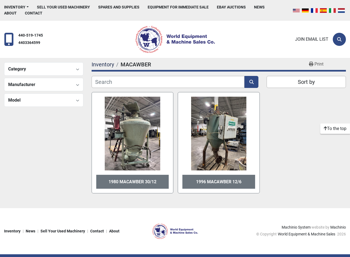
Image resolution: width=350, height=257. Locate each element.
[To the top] (335, 128)
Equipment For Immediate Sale (178, 7)
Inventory (14, 7)
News (259, 7)
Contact (33, 13)
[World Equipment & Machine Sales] (175, 231)
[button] (16, 7)
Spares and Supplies (118, 7)
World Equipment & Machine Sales (307, 234)
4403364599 (29, 42)
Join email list (311, 39)
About (10, 13)
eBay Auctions (231, 7)
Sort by (306, 82)
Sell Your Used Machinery (63, 7)
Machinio (338, 227)
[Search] (339, 39)
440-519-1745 (30, 35)
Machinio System (296, 227)
